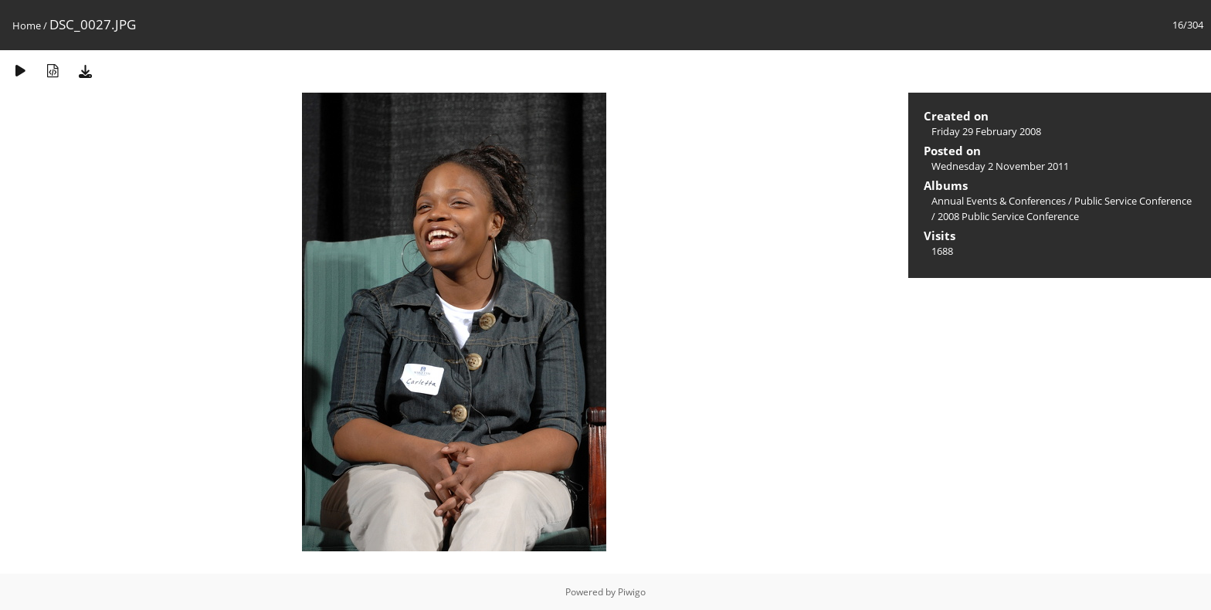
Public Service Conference (1133, 201)
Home (26, 25)
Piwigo (632, 591)
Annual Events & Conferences (998, 201)
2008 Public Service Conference (1008, 216)
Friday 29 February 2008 (986, 131)
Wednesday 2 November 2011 (1000, 166)
